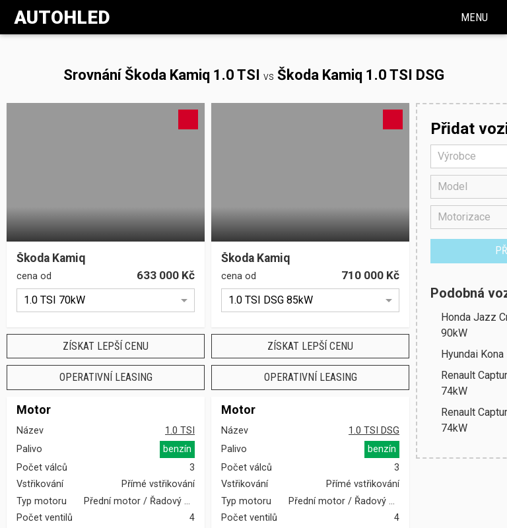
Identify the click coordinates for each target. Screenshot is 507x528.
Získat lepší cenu (106, 346)
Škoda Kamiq (51, 258)
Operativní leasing (105, 377)
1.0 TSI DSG (374, 430)
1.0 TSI (180, 430)
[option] (105, 300)
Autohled (62, 17)
